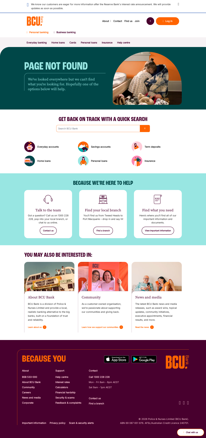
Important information (34, 422)
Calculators (61, 387)
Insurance (107, 42)
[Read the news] (144, 327)
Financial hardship (65, 392)
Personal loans (89, 42)
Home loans (58, 42)
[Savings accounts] (103, 146)
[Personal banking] (39, 33)
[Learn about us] (37, 327)
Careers (26, 392)
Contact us (95, 398)
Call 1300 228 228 (99, 377)
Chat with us (190, 432)
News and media (31, 397)
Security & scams (64, 397)
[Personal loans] (103, 161)
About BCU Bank (31, 382)
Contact (117, 21)
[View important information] (158, 231)
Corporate (27, 402)
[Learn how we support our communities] (102, 327)
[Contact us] (48, 231)
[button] (178, 4)
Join (137, 21)
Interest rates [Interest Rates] (62, 382)
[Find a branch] (103, 231)
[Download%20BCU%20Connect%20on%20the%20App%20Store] (116, 359)
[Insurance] (157, 161)
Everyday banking (37, 42)
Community (28, 387)
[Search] (150, 21)
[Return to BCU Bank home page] (35, 21)
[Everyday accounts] (49, 146)
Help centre (123, 42)
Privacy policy (57, 422)
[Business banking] (64, 33)
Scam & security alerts (81, 422)
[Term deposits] (157, 146)
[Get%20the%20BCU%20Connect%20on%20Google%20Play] (144, 359)
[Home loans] (49, 161)
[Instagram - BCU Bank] (184, 403)
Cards (72, 42)
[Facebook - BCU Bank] (180, 403)
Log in (167, 21)
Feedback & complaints (68, 402)
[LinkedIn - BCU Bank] (188, 403)
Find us (128, 21)
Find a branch (96, 403)
